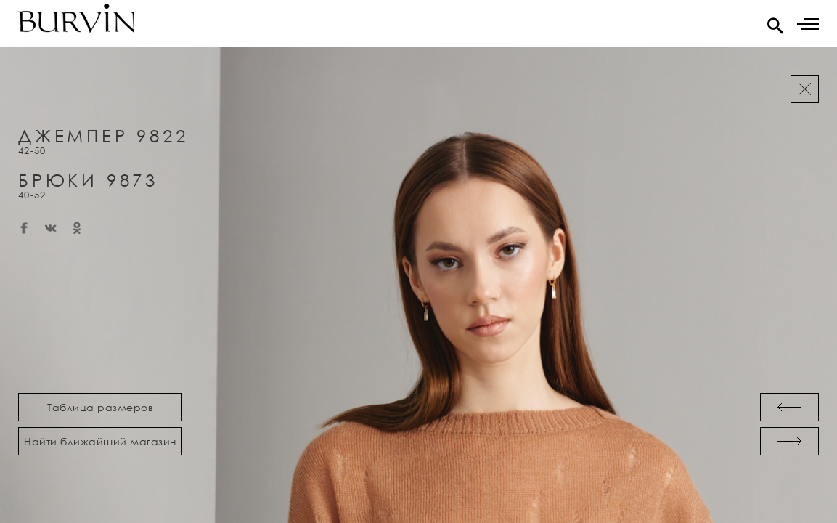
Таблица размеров (100, 407)
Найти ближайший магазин (100, 441)
